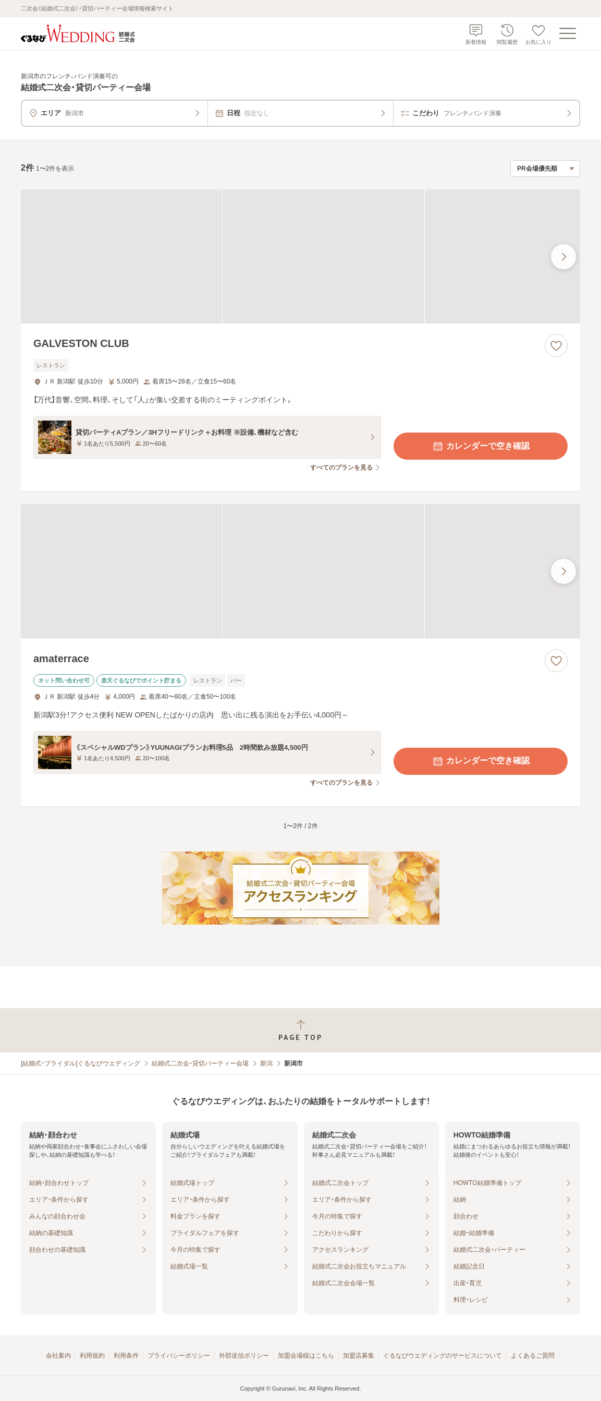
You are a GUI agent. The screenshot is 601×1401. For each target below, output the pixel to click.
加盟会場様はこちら (306, 1355)
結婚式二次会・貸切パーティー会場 (200, 1063)
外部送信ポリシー (244, 1355)
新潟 (266, 1063)
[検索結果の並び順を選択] (545, 168)
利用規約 (92, 1355)
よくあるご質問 (533, 1355)
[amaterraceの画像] (300, 571)
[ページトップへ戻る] (300, 1030)
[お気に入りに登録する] (556, 345)
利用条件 (126, 1355)
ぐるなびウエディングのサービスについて (442, 1355)
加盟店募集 (358, 1355)
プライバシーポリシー (179, 1355)
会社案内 (58, 1355)
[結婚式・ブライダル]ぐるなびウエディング (80, 1063)
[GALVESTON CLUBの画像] (300, 256)
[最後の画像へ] (563, 256)
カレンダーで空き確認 (481, 446)
